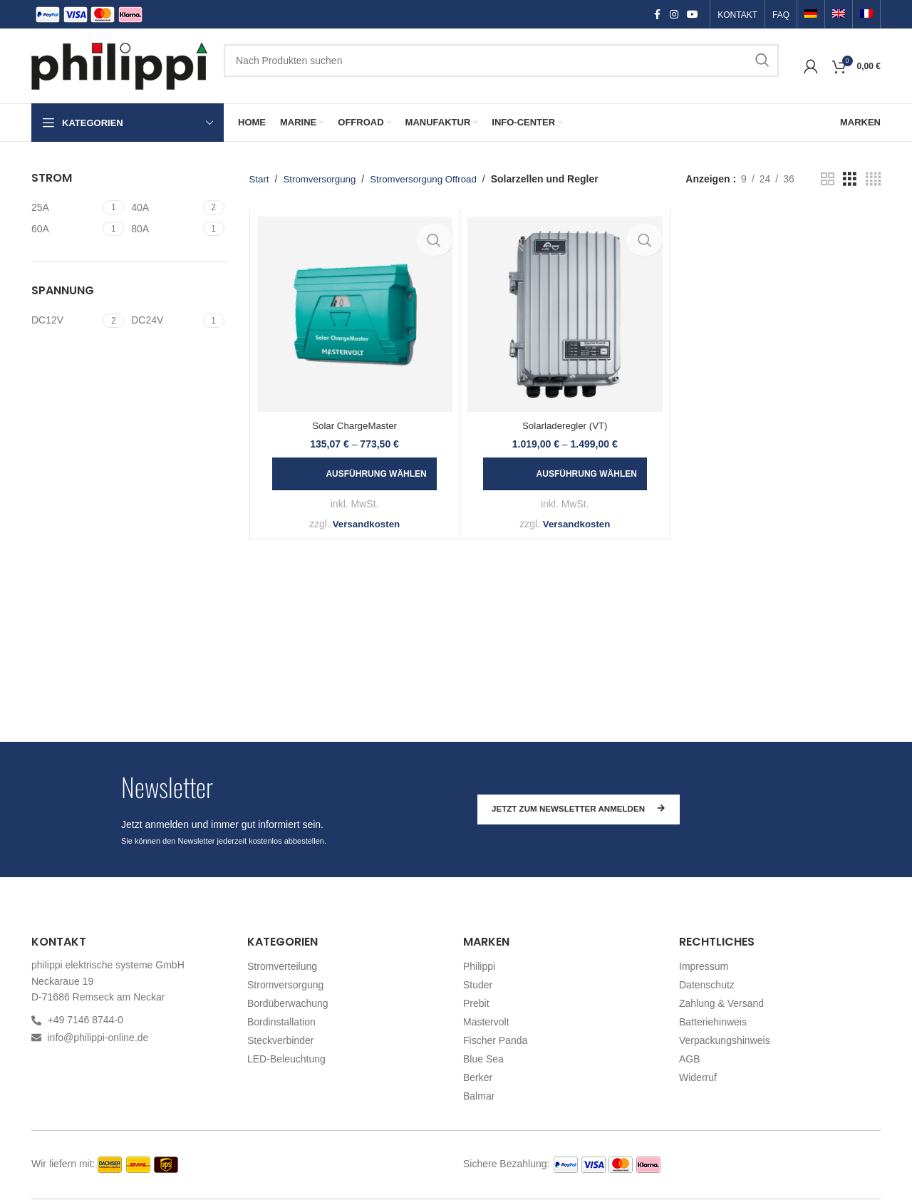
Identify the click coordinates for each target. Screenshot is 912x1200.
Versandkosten (366, 523)
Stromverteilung (282, 966)
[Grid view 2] (827, 179)
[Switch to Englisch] (838, 15)
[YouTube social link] (693, 14)
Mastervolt (486, 1022)
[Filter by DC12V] (65, 321)
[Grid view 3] (849, 179)
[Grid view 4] (873, 179)
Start (260, 179)
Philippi (479, 966)
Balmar (478, 1096)
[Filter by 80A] (165, 229)
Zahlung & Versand (721, 1003)
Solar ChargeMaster (354, 425)
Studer (477, 984)
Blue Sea (483, 1059)
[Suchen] (501, 60)
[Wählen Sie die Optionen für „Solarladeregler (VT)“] (565, 473)
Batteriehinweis (713, 1022)
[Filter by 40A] (165, 208)
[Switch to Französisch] (866, 15)
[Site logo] (120, 65)
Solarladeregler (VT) (565, 425)
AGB (689, 1059)
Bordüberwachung (287, 1003)
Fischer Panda (495, 1040)
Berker (477, 1077)
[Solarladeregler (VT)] (565, 314)
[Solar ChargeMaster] (354, 314)
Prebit (476, 1003)
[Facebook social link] (656, 14)
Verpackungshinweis (724, 1040)
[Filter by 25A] (65, 208)
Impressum (703, 966)
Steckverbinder (280, 1040)
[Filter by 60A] (65, 229)
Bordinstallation (281, 1022)
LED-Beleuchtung (286, 1059)
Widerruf (698, 1077)
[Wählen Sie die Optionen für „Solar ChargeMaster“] (354, 473)
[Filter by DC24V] (165, 321)
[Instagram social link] (674, 14)
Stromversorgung (322, 179)
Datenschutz (707, 984)
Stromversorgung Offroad (431, 179)
